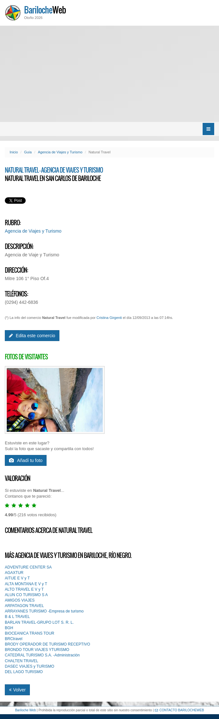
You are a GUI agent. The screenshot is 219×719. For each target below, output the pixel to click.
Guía (28, 152)
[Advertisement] (109, 74)
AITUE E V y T (17, 578)
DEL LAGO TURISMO (24, 672)
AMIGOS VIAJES (20, 600)
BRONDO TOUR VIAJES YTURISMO (37, 649)
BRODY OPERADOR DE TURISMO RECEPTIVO (47, 644)
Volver (17, 689)
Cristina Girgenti (109, 318)
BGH (9, 628)
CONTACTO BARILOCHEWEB (179, 710)
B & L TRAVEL (17, 616)
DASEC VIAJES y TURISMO (29, 666)
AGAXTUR (14, 572)
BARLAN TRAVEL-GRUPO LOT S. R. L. (39, 622)
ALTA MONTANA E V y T (26, 584)
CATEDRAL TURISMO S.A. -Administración (42, 655)
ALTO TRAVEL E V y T (24, 589)
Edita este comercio (32, 335)
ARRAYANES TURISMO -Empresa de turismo (44, 611)
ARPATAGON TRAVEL (24, 605)
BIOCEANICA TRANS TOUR (29, 633)
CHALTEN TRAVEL (21, 661)
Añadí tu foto (25, 460)
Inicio (14, 152)
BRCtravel (13, 639)
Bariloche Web (25, 710)
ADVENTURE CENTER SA (28, 567)
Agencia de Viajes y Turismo (60, 152)
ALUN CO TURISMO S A (26, 595)
